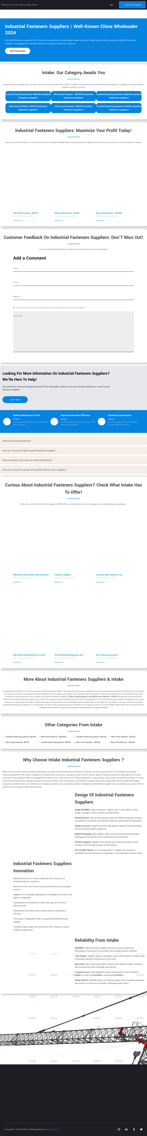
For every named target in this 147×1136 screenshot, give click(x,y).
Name (15, 268)
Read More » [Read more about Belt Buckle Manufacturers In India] (17, 662)
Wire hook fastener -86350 (67, 213)
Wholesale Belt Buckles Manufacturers (31, 574)
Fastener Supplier (63, 574)
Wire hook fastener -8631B (25, 213)
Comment (17, 315)
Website (16, 296)
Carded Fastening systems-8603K (91, 736)
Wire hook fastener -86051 (17, 742)
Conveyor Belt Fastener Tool (109, 574)
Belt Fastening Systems (107, 655)
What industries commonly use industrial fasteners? (27, 460)
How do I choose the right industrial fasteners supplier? (29, 450)
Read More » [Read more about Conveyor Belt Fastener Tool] (100, 582)
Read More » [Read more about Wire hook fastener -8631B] (17, 220)
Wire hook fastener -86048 (106, 696)
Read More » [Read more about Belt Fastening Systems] (100, 662)
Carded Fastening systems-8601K (81, 696)
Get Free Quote (17, 50)
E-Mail (16, 282)
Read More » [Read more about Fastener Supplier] (59, 582)
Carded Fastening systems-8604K (21, 736)
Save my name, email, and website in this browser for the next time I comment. (50, 307)
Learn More (15, 399)
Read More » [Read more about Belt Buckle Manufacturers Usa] (59, 662)
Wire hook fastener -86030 (123, 736)
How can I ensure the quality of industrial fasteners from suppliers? (35, 469)
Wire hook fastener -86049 (123, 742)
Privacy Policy (53, 1129)
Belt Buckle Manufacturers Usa (69, 655)
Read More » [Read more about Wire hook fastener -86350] (59, 220)
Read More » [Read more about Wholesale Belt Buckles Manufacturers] (17, 582)
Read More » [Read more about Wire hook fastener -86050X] (100, 220)
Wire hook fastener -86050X (109, 213)
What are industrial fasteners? (17, 440)
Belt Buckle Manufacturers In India (29, 655)
